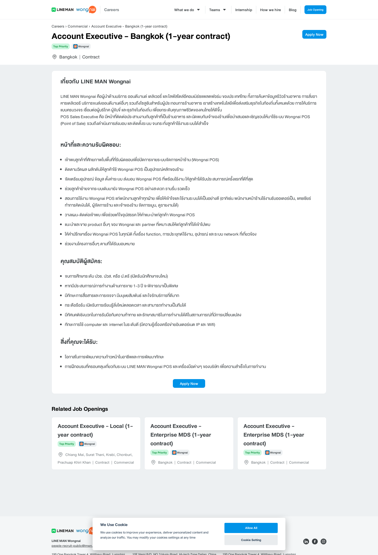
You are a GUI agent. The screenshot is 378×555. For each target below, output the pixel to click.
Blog (287, 10)
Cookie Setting (251, 540)
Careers (111, 9)
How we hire (265, 10)
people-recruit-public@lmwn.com (75, 545)
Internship (238, 10)
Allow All (251, 528)
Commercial (78, 26)
